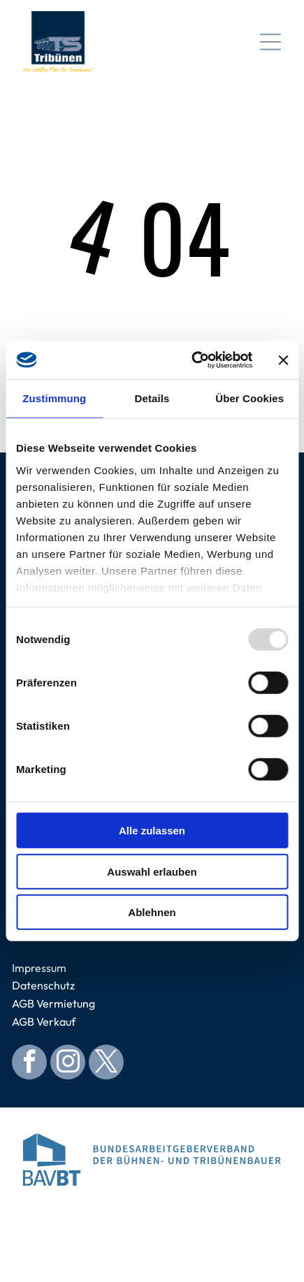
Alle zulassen (152, 831)
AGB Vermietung (53, 1003)
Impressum (39, 968)
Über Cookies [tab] (249, 398)
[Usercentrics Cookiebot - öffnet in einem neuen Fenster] (192, 360)
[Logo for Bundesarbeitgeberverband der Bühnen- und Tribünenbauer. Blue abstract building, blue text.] (151, 1160)
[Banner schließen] (283, 359)
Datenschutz (43, 985)
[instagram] (67, 1064)
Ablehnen (151, 912)
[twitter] (106, 1064)
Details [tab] (152, 398)
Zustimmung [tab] (54, 398)
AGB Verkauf (43, 1022)
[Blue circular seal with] (151, 1230)
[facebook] (29, 1064)
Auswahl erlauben (151, 872)
